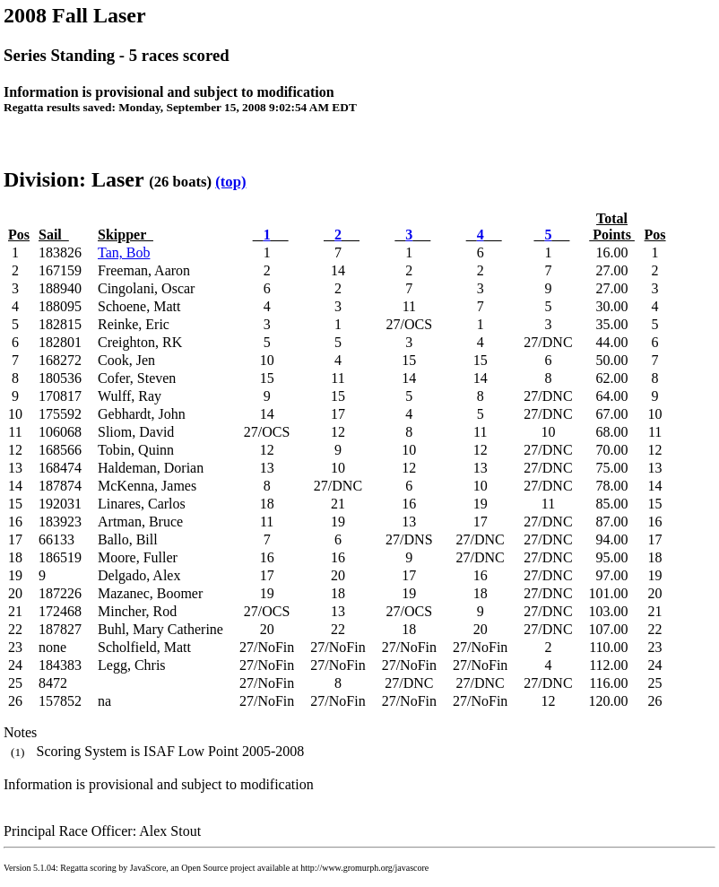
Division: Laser (73, 179)
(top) (230, 181)
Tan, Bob (124, 252)
